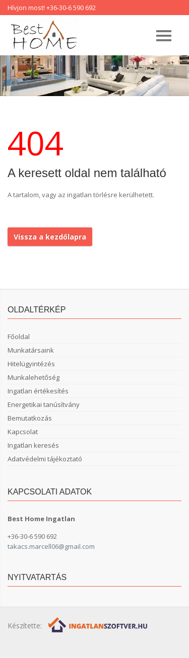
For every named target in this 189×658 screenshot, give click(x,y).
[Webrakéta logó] (98, 624)
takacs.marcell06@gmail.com (51, 546)
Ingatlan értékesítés (38, 390)
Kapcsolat (23, 431)
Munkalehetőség (33, 377)
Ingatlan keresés (33, 445)
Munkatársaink (31, 350)
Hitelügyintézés (31, 363)
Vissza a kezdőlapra (50, 236)
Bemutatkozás (30, 418)
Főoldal (19, 336)
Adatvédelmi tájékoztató (45, 458)
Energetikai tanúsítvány (44, 404)
